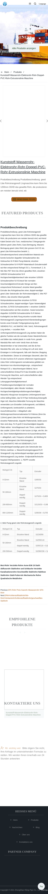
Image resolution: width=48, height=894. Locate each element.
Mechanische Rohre (32, 575)
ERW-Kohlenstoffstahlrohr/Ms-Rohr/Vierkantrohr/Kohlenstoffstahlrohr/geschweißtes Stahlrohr (21, 598)
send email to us (24, 199)
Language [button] (42, 4)
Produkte (17, 72)
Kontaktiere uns (26, 842)
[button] (30, 3)
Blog (38, 827)
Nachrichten (17, 827)
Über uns (26, 834)
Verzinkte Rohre (16, 565)
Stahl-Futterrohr (17, 575)
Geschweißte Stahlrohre (27, 572)
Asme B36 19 (29, 565)
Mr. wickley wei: (11, 755)
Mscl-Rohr (5, 565)
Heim (6, 72)
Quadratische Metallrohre (11, 578)
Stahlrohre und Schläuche (22, 569)
